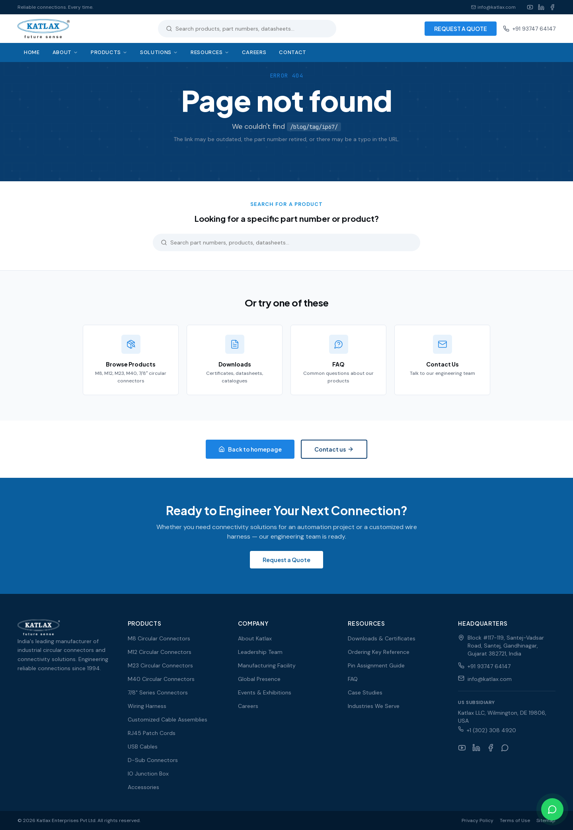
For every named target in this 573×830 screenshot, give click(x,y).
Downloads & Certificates (381, 638)
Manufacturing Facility (267, 665)
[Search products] (251, 29)
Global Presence (259, 679)
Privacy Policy (477, 820)
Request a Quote (286, 559)
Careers (254, 52)
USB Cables (143, 746)
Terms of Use (515, 820)
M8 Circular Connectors (159, 638)
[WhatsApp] (505, 748)
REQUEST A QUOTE (460, 28)
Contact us (334, 449)
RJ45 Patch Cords (151, 733)
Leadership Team (260, 651)
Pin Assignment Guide (376, 665)
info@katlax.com (493, 7)
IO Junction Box (148, 773)
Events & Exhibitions (264, 692)
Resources (210, 52)
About (65, 52)
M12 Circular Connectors (159, 651)
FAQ (353, 679)
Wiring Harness (147, 706)
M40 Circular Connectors (161, 679)
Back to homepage (250, 449)
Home (32, 52)
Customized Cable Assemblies (167, 719)
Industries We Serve (374, 706)
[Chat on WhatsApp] (552, 809)
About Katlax (255, 638)
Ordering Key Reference (378, 651)
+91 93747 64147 (529, 28)
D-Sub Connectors (153, 760)
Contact (292, 52)
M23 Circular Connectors (160, 665)
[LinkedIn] (541, 7)
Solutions (159, 52)
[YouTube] (530, 7)
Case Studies (365, 692)
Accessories (143, 787)
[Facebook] (552, 7)
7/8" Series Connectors (158, 692)
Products (109, 52)
